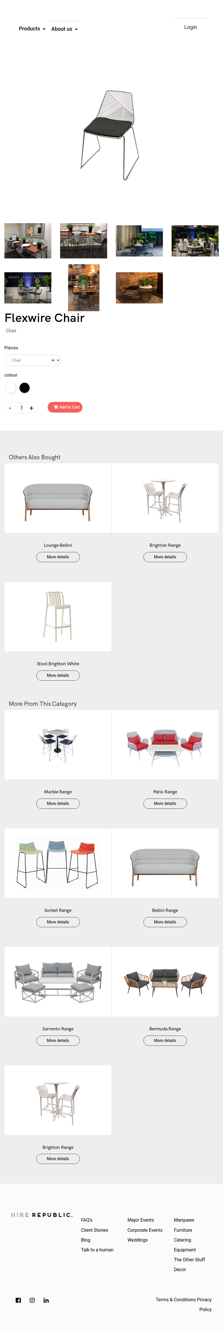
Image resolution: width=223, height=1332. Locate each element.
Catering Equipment (185, 1245)
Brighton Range (165, 545)
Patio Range (165, 792)
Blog (85, 1240)
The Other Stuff (189, 1259)
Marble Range (58, 792)
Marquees (184, 1220)
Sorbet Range (57, 910)
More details (58, 557)
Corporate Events (144, 1230)
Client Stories (94, 1230)
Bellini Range (165, 910)
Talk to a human (97, 1250)
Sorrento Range (58, 1029)
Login (190, 27)
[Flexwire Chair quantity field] (21, 407)
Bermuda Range (165, 1029)
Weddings (137, 1240)
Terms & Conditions (176, 1299)
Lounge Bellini (58, 545)
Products (30, 28)
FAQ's (86, 1220)
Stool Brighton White (58, 664)
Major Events (140, 1220)
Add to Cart (66, 407)
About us (62, 29)
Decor (180, 1269)
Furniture (183, 1230)
